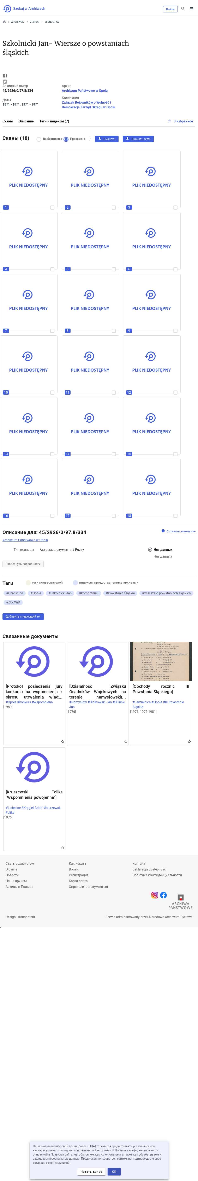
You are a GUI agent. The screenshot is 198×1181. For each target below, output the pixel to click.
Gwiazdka (62, 741)
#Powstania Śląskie (120, 593)
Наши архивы (16, 881)
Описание (26, 121)
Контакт (138, 864)
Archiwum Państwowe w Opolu (85, 91)
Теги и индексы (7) (54, 121)
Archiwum (17, 22)
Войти (170, 9)
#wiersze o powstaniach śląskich (166, 593)
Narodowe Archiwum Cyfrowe (170, 917)
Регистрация (79, 875)
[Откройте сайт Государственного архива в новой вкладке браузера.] (180, 903)
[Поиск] (183, 9)
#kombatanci (88, 593)
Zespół (34, 22)
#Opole (36, 593)
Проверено (75, 139)
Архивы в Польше (19, 887)
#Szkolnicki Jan (60, 593)
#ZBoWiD (13, 602)
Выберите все (50, 139)
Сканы (7, 121)
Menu (191, 8)
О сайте (11, 869)
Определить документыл (88, 887)
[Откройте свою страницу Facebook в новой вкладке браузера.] (164, 895)
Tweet (5, 82)
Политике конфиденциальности (157, 875)
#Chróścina (14, 593)
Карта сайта (78, 881)
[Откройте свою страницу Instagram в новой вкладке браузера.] (155, 895)
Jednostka (52, 22)
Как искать (77, 864)
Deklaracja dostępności (149, 869)
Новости (12, 875)
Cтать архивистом (20, 864)
